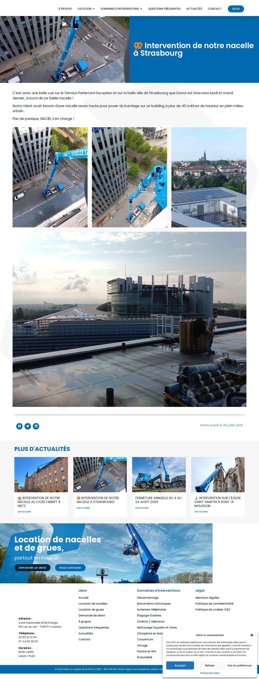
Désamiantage (147, 603)
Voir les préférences (240, 665)
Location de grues (91, 613)
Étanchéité (144, 655)
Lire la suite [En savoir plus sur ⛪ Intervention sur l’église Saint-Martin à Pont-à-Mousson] (201, 517)
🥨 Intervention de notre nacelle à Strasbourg (98, 505)
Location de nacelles (93, 608)
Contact (84, 639)
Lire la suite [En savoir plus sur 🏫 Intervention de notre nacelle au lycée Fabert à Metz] (24, 517)
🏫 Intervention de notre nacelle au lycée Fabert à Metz (39, 507)
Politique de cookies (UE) (213, 613)
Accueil (83, 603)
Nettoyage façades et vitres (157, 629)
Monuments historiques (154, 608)
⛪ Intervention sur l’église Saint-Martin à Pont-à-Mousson (217, 507)
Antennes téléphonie (151, 613)
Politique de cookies (209, 673)
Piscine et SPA (146, 650)
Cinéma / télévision (151, 624)
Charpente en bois (150, 634)
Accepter (180, 665)
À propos (85, 624)
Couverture (145, 639)
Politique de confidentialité (214, 608)
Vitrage (142, 644)
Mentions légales (207, 603)
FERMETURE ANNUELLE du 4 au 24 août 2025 (158, 505)
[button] (252, 635)
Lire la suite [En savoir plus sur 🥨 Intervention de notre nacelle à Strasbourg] (83, 513)
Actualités (86, 634)
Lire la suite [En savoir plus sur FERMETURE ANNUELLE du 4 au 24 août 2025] (142, 513)
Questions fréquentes (94, 629)
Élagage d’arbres (149, 618)
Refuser (209, 665)
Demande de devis (92, 618)
